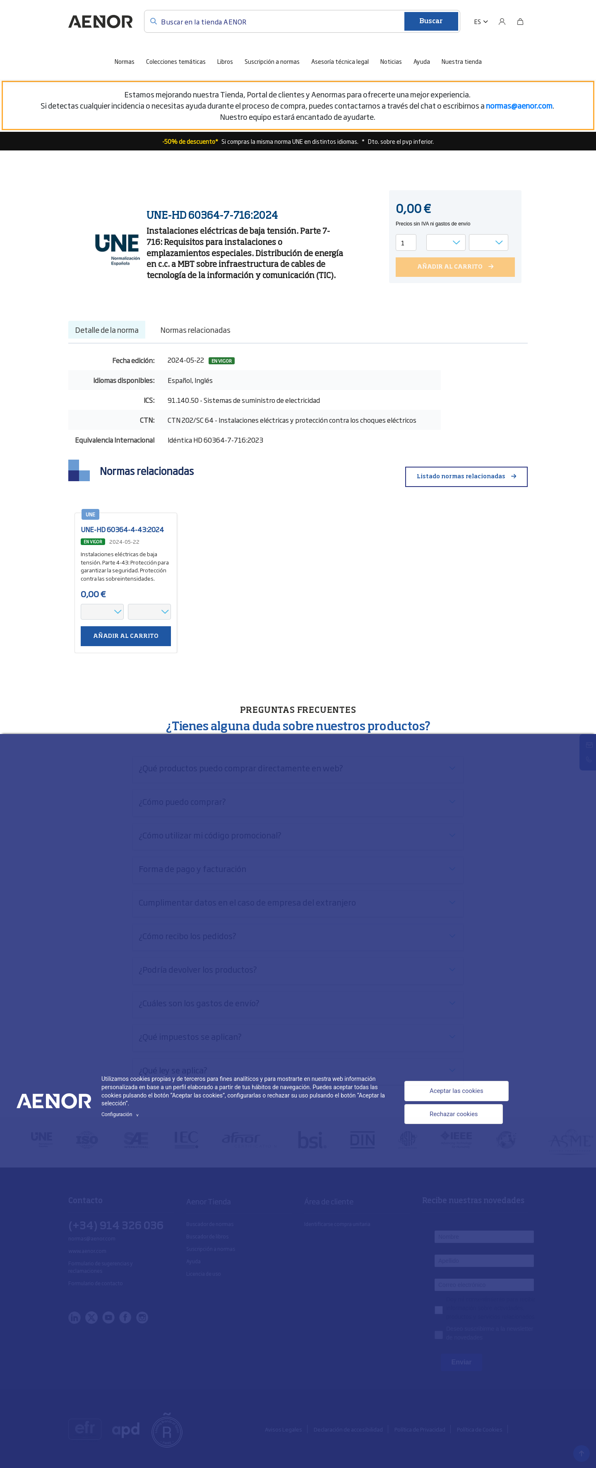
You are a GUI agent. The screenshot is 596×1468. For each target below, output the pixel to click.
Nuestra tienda (462, 61)
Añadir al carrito (126, 636)
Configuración (121, 1114)
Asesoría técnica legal (340, 61)
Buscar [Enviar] (431, 21)
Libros (225, 61)
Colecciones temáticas (176, 61)
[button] (481, 22)
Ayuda (421, 61)
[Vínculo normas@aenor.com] (519, 105)
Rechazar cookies (451, 1115)
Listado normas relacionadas (461, 477)
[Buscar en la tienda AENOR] (302, 21)
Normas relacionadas (195, 329)
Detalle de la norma (107, 329)
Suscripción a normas (272, 61)
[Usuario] (502, 21)
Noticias (391, 61)
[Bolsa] (520, 21)
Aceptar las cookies (454, 1091)
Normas (125, 61)
